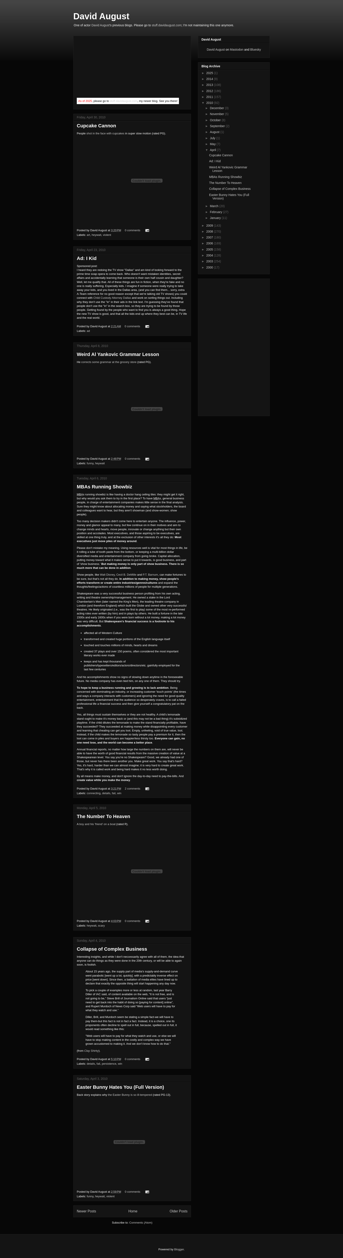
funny (90, 463)
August (215, 132)
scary (101, 925)
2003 (210, 261)
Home (133, 1211)
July (213, 138)
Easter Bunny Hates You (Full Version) (120, 1087)
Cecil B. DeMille (126, 574)
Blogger (179, 1249)
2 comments (132, 788)
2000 (210, 267)
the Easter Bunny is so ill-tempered (130, 1094)
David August (101, 16)
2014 (210, 79)
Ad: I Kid (86, 258)
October (216, 120)
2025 (210, 73)
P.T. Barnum (150, 574)
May (213, 144)
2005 (210, 249)
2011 (210, 97)
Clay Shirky (91, 1050)
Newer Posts (86, 1211)
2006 (210, 243)
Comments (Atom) (140, 1222)
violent (107, 235)
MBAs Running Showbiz (104, 486)
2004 (210, 255)
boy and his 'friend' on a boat (97, 824)
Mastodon (236, 49)
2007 (210, 237)
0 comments (132, 230)
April (213, 150)
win (119, 793)
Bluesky (255, 49)
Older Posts (178, 1211)
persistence (109, 1063)
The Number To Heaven (103, 816)
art (88, 235)
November (217, 114)
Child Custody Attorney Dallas (112, 297)
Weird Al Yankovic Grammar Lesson (118, 354)
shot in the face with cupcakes (105, 133)
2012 (210, 91)
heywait (96, 235)
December (217, 108)
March (214, 206)
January (216, 218)
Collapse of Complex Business (112, 949)
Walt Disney (107, 574)
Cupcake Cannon (96, 125)
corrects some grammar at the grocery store (108, 362)
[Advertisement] (109, 67)
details (106, 793)
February (216, 212)
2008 (210, 231)
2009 (210, 225)
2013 (210, 85)
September (218, 126)
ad (88, 331)
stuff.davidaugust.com (167, 25)
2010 (210, 103)
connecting (94, 793)
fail (114, 793)
